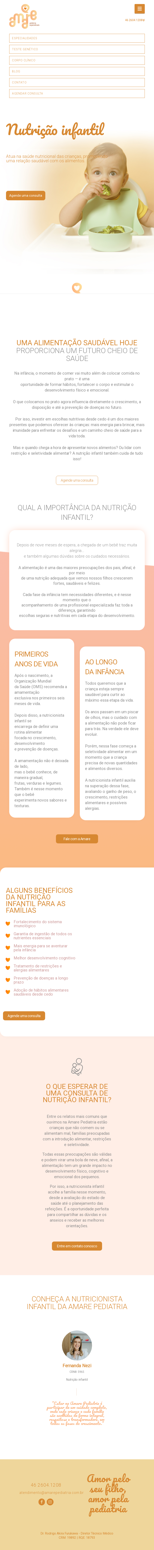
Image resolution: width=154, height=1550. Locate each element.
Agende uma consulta (25, 195)
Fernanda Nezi (77, 1365)
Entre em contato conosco (77, 1246)
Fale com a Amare (77, 839)
